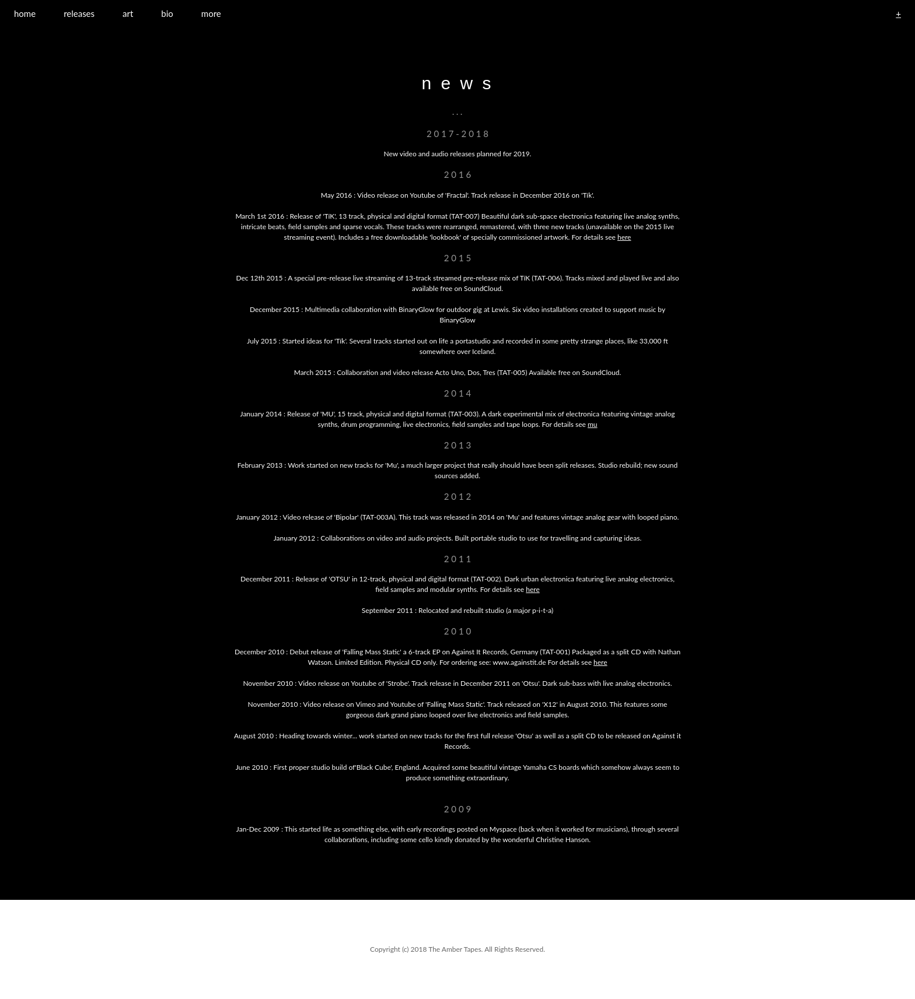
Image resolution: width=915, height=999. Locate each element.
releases (79, 13)
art (128, 13)
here (624, 237)
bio (167, 13)
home (25, 13)
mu (593, 424)
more (211, 13)
